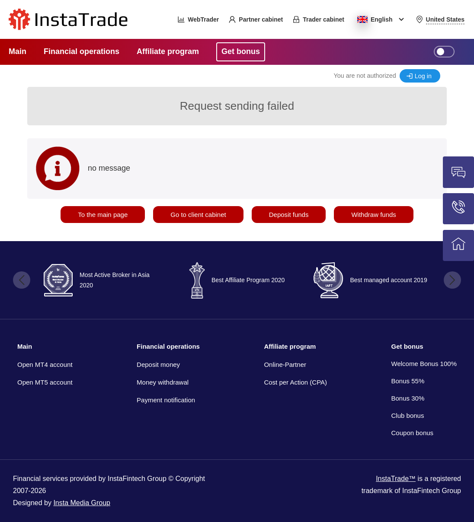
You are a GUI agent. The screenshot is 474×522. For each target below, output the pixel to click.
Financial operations (168, 346)
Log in (423, 76)
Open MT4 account (45, 364)
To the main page (103, 214)
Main (24, 346)
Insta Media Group (81, 502)
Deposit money (158, 364)
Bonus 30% (408, 398)
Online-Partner (285, 364)
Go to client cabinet (198, 214)
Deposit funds (289, 214)
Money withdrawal (163, 382)
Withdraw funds (373, 214)
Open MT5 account (45, 382)
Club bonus (407, 415)
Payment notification (166, 400)
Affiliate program (290, 346)
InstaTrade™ (396, 478)
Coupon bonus (412, 432)
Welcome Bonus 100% (424, 363)
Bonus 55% (408, 381)
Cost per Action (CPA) (295, 382)
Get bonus (407, 346)
